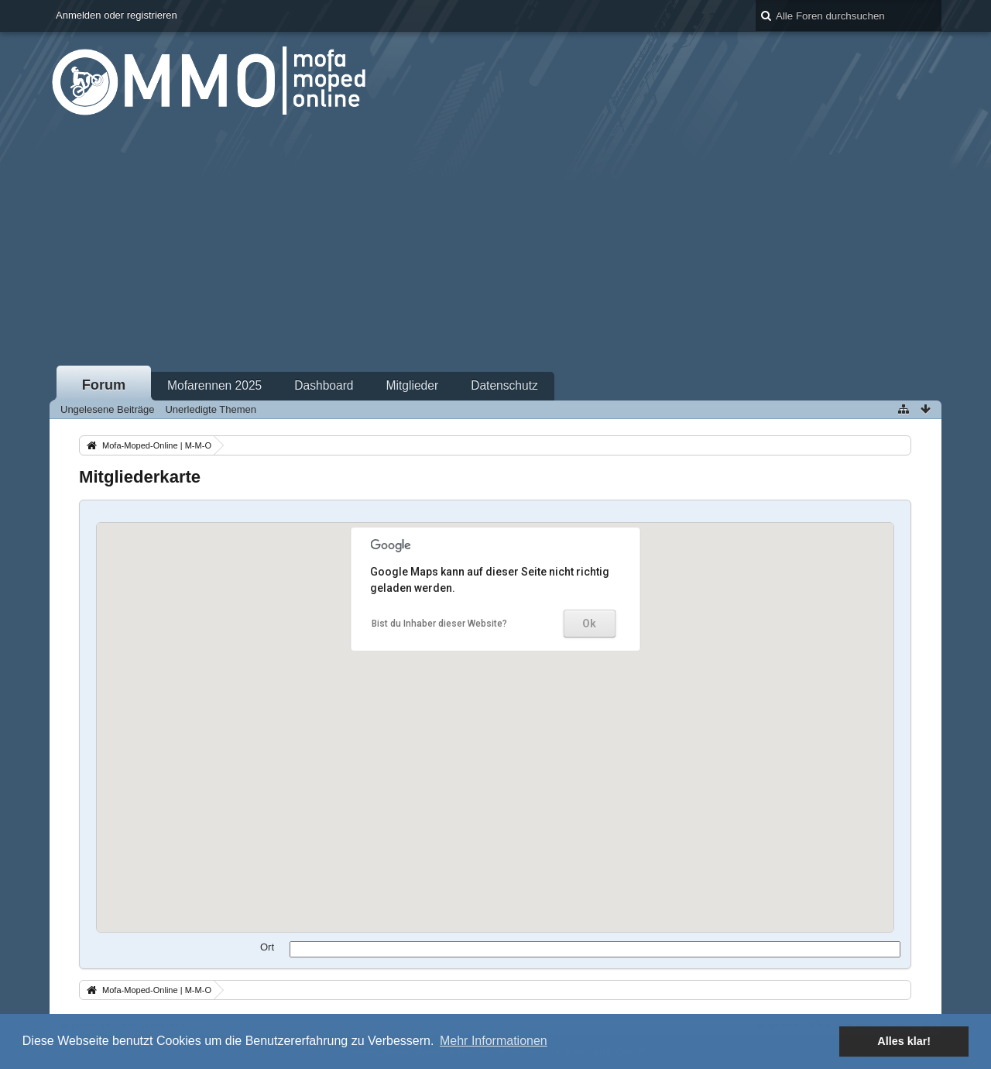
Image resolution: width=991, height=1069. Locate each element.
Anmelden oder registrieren (116, 15)
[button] (518, 690)
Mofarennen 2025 (214, 385)
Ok (589, 623)
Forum (104, 385)
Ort (267, 947)
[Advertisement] (495, 247)
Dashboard (323, 385)
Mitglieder (412, 385)
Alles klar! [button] (904, 1041)
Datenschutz (504, 385)
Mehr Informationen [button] (493, 1040)
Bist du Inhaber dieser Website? (439, 623)
